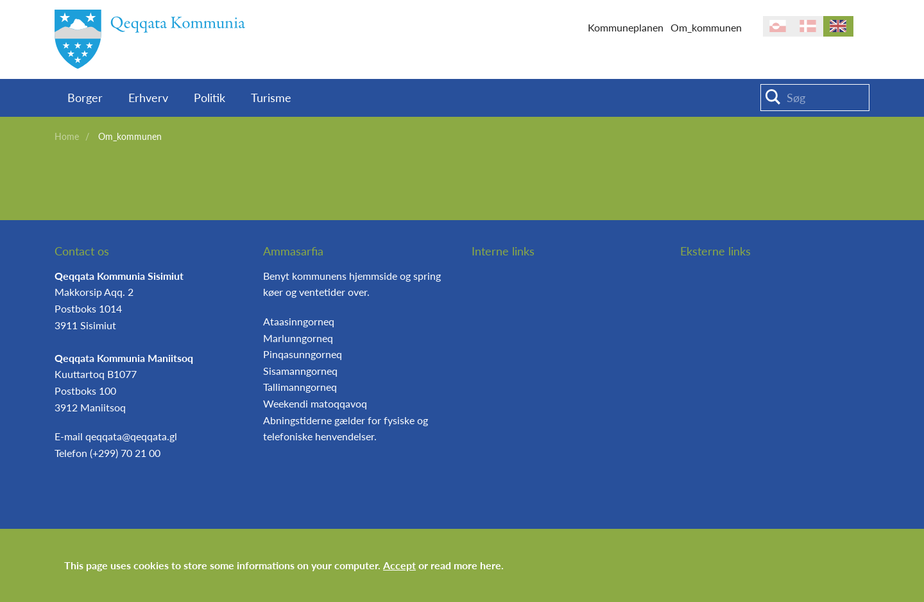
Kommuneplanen (625, 27)
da (808, 26)
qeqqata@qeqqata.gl (131, 436)
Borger (85, 97)
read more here (466, 565)
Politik (209, 97)
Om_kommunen (706, 27)
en (838, 26)
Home (67, 136)
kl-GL (778, 26)
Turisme (271, 97)
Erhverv (148, 97)
